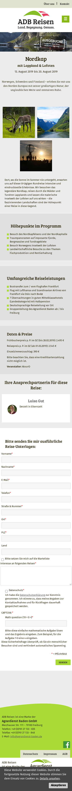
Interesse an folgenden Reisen (17, 563)
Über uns (49, 4)
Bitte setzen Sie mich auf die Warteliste (27, 558)
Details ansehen (50, 780)
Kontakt (64, 4)
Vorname (6, 453)
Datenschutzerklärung (32, 595)
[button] (19, 122)
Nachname (7, 466)
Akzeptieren (58, 786)
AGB (64, 754)
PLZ (3, 532)
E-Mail (4, 479)
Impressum (50, 754)
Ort (3, 519)
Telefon (5, 493)
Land (4, 545)
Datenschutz (16, 590)
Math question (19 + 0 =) (18, 617)
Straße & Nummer (11, 506)
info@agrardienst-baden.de (26, 736)
